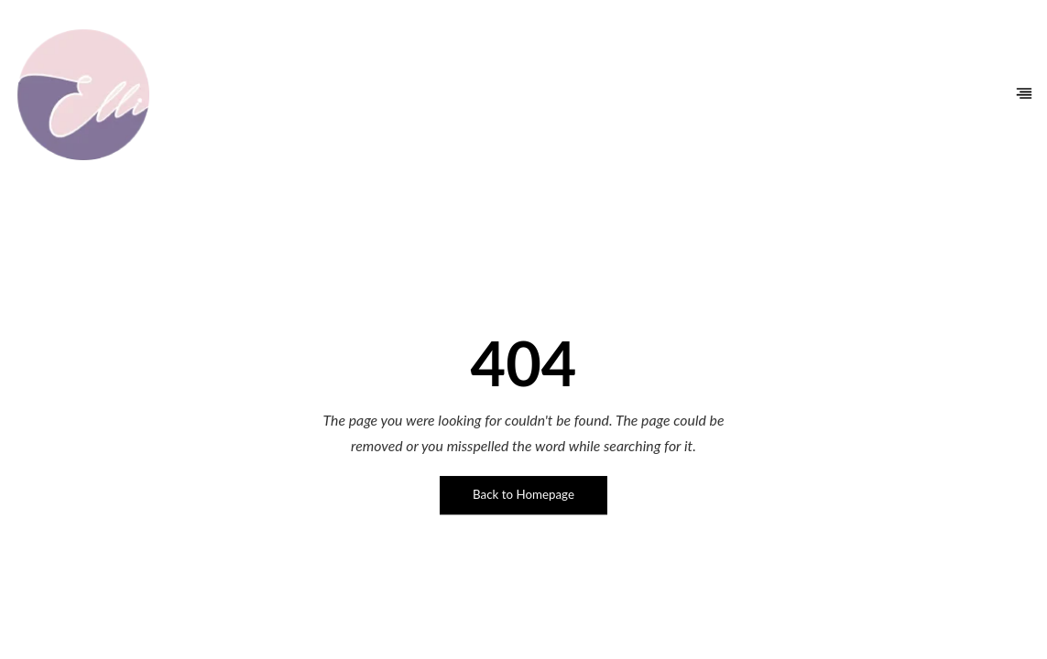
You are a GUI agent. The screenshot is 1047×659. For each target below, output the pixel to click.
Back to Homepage (523, 494)
